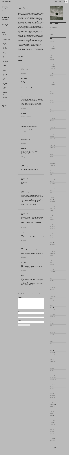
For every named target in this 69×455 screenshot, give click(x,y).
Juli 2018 (51, 192)
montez (4, 71)
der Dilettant (5, 44)
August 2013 (51, 298)
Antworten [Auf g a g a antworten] (24, 73)
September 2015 (52, 253)
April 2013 (51, 305)
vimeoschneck (5, 97)
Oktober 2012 (52, 316)
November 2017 (52, 206)
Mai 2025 (51, 55)
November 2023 (52, 84)
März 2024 (51, 77)
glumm (4, 52)
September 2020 (52, 147)
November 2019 (52, 163)
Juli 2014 (51, 278)
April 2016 (51, 240)
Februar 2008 (52, 417)
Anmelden (3, 102)
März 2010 (51, 372)
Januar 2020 (51, 161)
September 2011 (52, 339)
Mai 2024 (51, 75)
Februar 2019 (52, 179)
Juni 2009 (51, 388)
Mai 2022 (51, 113)
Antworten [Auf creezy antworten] (24, 108)
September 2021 (52, 127)
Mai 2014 (51, 282)
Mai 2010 (51, 368)
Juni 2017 (51, 215)
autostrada (51, 34)
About (56, 1)
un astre (4, 88)
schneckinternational (6, 1)
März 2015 (51, 264)
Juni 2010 (51, 366)
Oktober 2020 (52, 145)
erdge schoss (23, 148)
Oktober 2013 (52, 294)
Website (19, 320)
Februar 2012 (52, 330)
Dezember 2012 (52, 312)
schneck (22, 165)
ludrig (2, 10)
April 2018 (51, 197)
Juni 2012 (51, 323)
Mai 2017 (51, 217)
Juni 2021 (51, 131)
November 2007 (52, 422)
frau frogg (3, 27)
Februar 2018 (52, 201)
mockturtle (4, 69)
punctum (4, 82)
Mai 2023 (51, 95)
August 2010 (51, 363)
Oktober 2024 (52, 68)
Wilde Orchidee (24, 78)
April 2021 (51, 134)
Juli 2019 (51, 170)
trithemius (4, 87)
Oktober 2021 (52, 125)
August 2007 (51, 427)
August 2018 (51, 190)
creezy (22, 95)
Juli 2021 (51, 129)
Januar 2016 (51, 246)
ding (42, 280)
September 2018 (52, 188)
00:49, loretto (31, 59)
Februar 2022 (52, 118)
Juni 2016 (51, 237)
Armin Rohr (4, 35)
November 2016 (52, 228)
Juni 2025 (51, 53)
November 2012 (52, 314)
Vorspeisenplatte (5, 89)
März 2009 (51, 393)
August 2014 (51, 276)
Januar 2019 (51, 181)
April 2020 (51, 156)
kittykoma (4, 58)
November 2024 (52, 66)
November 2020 (52, 143)
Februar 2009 (52, 395)
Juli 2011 (51, 343)
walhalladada (23, 113)
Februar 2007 (52, 438)
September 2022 (52, 107)
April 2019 (51, 176)
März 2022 (51, 116)
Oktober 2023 (52, 86)
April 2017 (51, 219)
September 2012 (52, 318)
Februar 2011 (52, 352)
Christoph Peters (5, 42)
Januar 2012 (51, 332)
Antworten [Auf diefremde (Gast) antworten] (24, 143)
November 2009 (52, 379)
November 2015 (52, 249)
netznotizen (5, 74)
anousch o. (4, 34)
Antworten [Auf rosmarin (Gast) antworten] (24, 131)
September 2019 (52, 167)
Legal (64, 1)
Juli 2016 (51, 235)
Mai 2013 (51, 303)
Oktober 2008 (52, 402)
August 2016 (51, 233)
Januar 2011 (51, 354)
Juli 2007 (51, 429)
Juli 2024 (51, 71)
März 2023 (51, 98)
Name (19, 311)
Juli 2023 (51, 91)
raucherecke (5, 83)
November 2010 (52, 357)
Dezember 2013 (52, 291)
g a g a (22, 68)
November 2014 (52, 271)
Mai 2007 (51, 433)
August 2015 (51, 255)
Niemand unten (7, 19)
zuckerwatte (5, 92)
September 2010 (52, 361)
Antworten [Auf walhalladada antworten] (24, 118)
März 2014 (51, 285)
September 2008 (52, 404)
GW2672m (3, 11)
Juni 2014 (51, 280)
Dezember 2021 (52, 122)
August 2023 (51, 89)
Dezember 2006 (52, 442)
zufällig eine (35, 254)
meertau (4, 65)
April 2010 (51, 370)
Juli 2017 (51, 213)
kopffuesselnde (5, 60)
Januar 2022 (51, 120)
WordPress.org (4, 106)
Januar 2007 (51, 440)
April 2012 (51, 327)
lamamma (4, 62)
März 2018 (51, 199)
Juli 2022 (51, 109)
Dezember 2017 (52, 204)
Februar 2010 (52, 373)
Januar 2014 (51, 289)
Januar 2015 (51, 267)
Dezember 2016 (52, 226)
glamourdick (5, 51)
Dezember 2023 (52, 82)
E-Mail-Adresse (21, 315)
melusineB (4, 66)
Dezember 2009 (52, 377)
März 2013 (51, 307)
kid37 (4, 57)
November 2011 (52, 336)
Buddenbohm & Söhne (6, 39)
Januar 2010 (51, 375)
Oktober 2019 (52, 165)
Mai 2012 (51, 325)
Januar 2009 (51, 397)
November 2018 (52, 185)
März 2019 (51, 177)
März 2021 (51, 136)
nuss (3, 79)
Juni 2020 (51, 152)
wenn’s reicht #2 (31, 56)
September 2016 (52, 231)
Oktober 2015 (52, 251)
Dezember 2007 (52, 420)
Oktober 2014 (52, 273)
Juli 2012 (51, 321)
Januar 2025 (51, 62)
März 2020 (51, 158)
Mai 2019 (51, 174)
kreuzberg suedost (6, 61)
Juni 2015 (51, 258)
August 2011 (51, 341)
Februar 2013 (52, 309)
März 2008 (51, 415)
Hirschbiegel (5, 53)
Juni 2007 (51, 431)
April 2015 (51, 262)
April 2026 (51, 41)
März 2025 (51, 59)
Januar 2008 (51, 418)
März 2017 (51, 221)
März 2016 (51, 242)
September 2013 (52, 296)
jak (3, 56)
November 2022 (52, 104)
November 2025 (52, 48)
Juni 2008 (51, 409)
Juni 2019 (51, 172)
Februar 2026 (52, 44)
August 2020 (51, 149)
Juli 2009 (51, 386)
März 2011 (51, 350)
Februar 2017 (52, 222)
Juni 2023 (51, 93)
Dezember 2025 (52, 46)
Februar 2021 (52, 138)
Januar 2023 (51, 100)
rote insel (4, 84)
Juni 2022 (51, 111)
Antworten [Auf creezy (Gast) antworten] (24, 227)
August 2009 (51, 384)
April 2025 (51, 57)
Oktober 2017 (52, 208)
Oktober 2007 (52, 424)
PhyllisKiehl (4, 80)
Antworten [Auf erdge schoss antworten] (24, 160)
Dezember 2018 (52, 183)
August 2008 (51, 406)
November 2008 (52, 400)
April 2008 (51, 413)
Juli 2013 (51, 300)
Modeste (4, 70)
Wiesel (4, 91)
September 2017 (52, 210)
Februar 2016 (52, 244)
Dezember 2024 (52, 64)
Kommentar (20, 297)
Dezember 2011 (52, 334)
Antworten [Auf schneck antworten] (24, 171)
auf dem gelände (5, 38)
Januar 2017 (51, 224)
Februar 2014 (52, 287)
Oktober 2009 (52, 381)
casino (4, 40)
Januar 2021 (51, 140)
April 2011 (51, 348)
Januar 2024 (51, 80)
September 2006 (52, 447)
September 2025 (52, 50)
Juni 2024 (51, 73)
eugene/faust (5, 48)
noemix (4, 78)
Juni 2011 (51, 345)
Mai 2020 (51, 154)
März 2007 (51, 436)
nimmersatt (5, 75)
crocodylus (4, 43)
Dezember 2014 (52, 269)
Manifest (60, 1)
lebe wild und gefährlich (53, 27)
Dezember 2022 (52, 102)
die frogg (4, 47)
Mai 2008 (51, 411)
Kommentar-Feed (4, 105)
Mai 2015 (51, 260)
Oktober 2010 (52, 359)
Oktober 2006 (52, 445)
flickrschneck (5, 94)
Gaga (4, 49)
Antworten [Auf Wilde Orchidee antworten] (24, 90)
